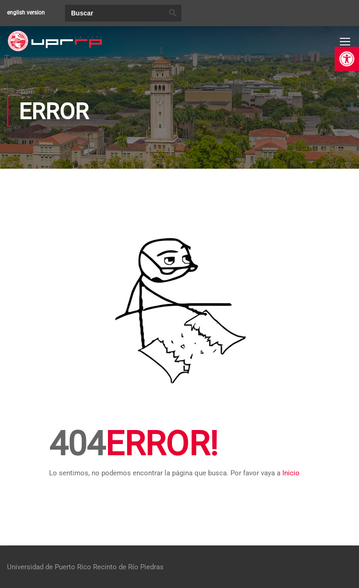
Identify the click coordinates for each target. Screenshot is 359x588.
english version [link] (26, 12)
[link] (347, 59)
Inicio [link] (291, 473)
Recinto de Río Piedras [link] (128, 567)
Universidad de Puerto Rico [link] (49, 567)
